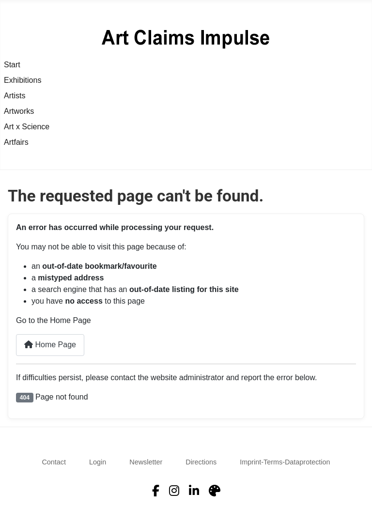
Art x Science (26, 127)
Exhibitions (22, 80)
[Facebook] (155, 491)
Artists (14, 96)
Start (12, 65)
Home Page (50, 344)
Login (97, 462)
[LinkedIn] (194, 491)
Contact (54, 462)
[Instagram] (174, 491)
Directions (201, 462)
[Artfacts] (214, 491)
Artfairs (16, 142)
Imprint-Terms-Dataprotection (285, 462)
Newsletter (145, 462)
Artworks (19, 111)
